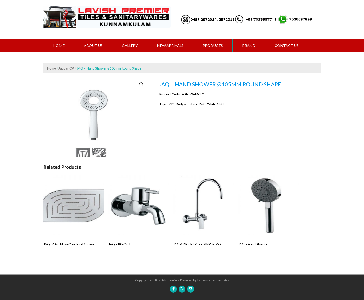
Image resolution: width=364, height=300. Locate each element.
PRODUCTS (213, 45)
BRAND (248, 45)
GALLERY (130, 45)
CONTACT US (287, 45)
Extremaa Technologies (213, 280)
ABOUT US (93, 45)
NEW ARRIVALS (170, 45)
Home (59, 45)
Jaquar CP (66, 68)
